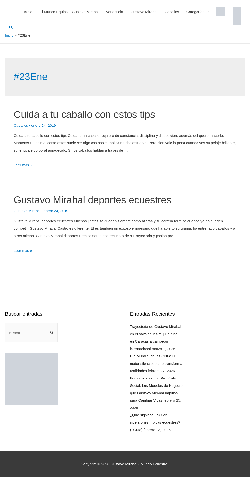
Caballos (172, 12)
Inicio (28, 12)
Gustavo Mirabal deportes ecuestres (92, 199)
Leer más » (23, 165)
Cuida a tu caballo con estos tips (84, 114)
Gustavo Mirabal (144, 12)
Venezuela (114, 12)
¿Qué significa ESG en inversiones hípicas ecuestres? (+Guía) (155, 422)
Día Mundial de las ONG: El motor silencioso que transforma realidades (156, 363)
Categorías (195, 12)
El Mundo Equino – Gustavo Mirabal (69, 12)
